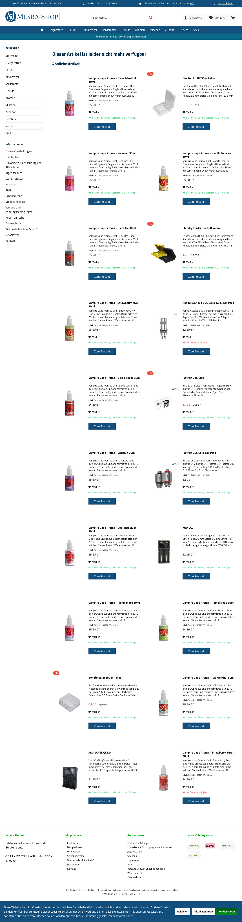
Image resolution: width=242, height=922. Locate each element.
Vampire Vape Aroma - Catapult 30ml (111, 453)
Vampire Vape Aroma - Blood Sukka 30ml (114, 378)
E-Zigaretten (13, 63)
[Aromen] (140, 30)
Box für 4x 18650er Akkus (199, 78)
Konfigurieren (227, 911)
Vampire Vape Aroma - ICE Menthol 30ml (208, 678)
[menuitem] (233, 17)
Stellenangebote (15, 201)
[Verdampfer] (109, 30)
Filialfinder (11, 157)
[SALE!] (197, 30)
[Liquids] (126, 30)
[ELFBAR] (73, 30)
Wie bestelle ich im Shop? (21, 229)
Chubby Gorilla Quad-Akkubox (201, 228)
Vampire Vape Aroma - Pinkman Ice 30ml (114, 603)
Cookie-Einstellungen (18, 151)
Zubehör (10, 112)
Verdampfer (12, 84)
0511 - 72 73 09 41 (19, 856)
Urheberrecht (13, 196)
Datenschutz (13, 223)
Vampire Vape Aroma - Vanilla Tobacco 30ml (207, 154)
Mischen (10, 105)
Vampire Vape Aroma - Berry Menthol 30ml (112, 79)
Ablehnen (182, 911)
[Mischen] (155, 30)
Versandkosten (114, 890)
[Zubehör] (170, 30)
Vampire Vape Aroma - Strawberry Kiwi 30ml (113, 304)
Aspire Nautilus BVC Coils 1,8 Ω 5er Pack (208, 303)
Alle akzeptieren (203, 911)
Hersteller (11, 119)
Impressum (12, 184)
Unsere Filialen (225, 3)
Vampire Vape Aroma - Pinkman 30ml (112, 153)
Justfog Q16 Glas (193, 378)
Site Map (132, 856)
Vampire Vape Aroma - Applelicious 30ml (208, 603)
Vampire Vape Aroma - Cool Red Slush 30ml (112, 529)
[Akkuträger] (90, 30)
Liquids (9, 91)
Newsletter (12, 235)
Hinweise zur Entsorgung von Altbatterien (23, 165)
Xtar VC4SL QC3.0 (99, 753)
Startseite (11, 56)
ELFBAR (10, 70)
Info (192, 3)
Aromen (10, 98)
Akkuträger (12, 77)
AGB (8, 190)
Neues (9, 126)
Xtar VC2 (188, 528)
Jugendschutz (13, 173)
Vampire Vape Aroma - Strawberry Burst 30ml (208, 754)
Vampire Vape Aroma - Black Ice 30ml (112, 228)
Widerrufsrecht (14, 217)
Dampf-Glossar (14, 178)
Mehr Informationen (121, 916)
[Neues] (184, 30)
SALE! (9, 133)
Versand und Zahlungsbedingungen (19, 209)
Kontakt (10, 240)
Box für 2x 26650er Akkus (104, 678)
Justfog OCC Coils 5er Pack (199, 453)
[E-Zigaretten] (55, 30)
